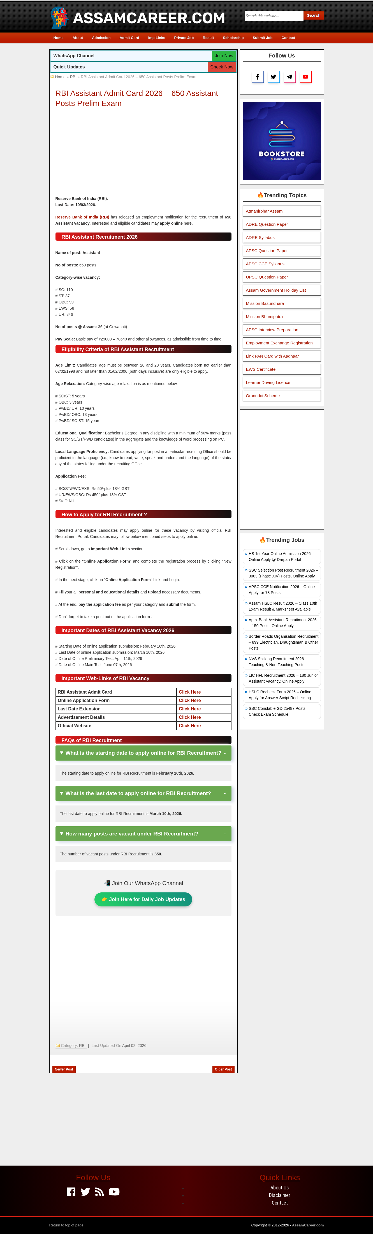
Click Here (190, 692)
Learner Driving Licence (268, 382)
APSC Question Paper (267, 250)
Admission (101, 38)
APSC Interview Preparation (272, 329)
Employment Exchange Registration (279, 342)
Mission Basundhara (265, 303)
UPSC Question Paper (267, 277)
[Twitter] (85, 1192)
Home (59, 38)
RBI (73, 77)
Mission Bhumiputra (264, 316)
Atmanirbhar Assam (264, 211)
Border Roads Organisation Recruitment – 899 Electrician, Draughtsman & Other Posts (284, 642)
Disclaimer (279, 1195)
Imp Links (156, 38)
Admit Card (129, 38)
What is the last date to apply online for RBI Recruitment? (138, 793)
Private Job (184, 38)
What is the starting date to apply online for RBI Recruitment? (143, 753)
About (78, 38)
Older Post (223, 1069)
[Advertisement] (143, 153)
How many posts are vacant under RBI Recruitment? (132, 834)
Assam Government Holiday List (276, 290)
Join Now (224, 55)
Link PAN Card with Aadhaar (272, 356)
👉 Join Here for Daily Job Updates (143, 899)
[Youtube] (114, 1192)
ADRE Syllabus (260, 237)
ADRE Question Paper (267, 224)
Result (208, 38)
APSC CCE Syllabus (265, 263)
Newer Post (64, 1069)
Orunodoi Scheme (263, 395)
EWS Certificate (261, 369)
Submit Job (263, 38)
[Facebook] (71, 1192)
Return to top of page (66, 1225)
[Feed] (99, 1192)
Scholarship (233, 38)
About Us (279, 1188)
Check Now (221, 67)
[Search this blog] (274, 16)
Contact (288, 38)
